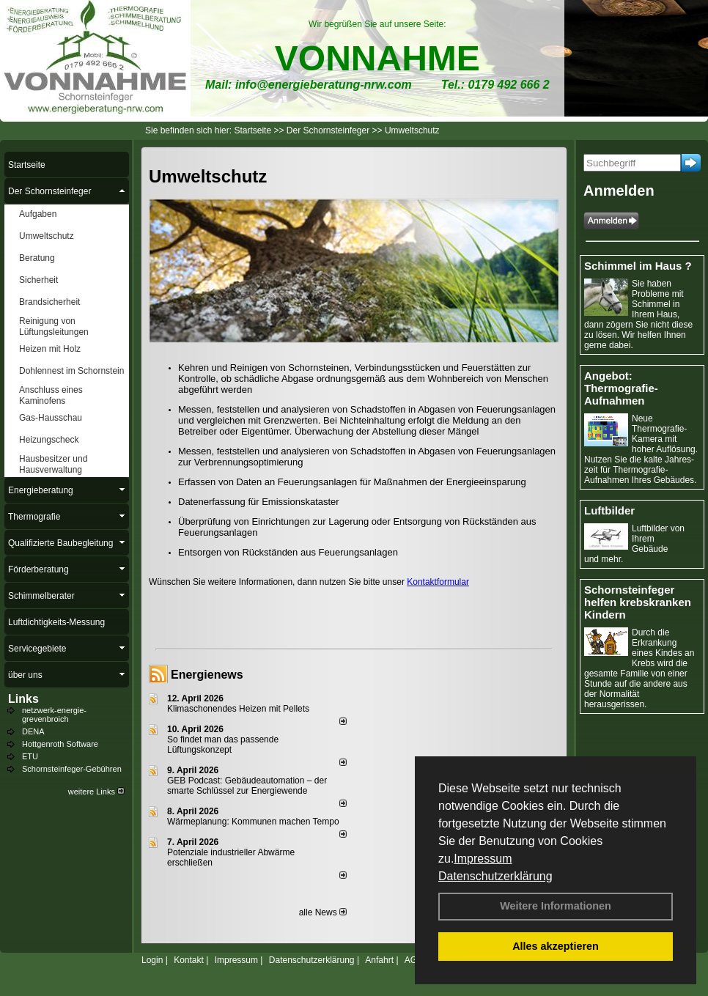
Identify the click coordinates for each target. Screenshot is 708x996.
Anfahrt (379, 960)
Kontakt (189, 960)
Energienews (207, 674)
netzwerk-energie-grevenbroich (54, 714)
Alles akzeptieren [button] (555, 946)
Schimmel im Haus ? (638, 265)
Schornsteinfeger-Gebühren (72, 768)
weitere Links (96, 791)
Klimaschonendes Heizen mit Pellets (238, 709)
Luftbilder (609, 510)
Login (152, 960)
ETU (30, 756)
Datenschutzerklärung (495, 876)
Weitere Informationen (555, 906)
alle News (323, 912)
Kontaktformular (438, 582)
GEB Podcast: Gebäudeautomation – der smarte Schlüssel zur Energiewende (247, 785)
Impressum (483, 858)
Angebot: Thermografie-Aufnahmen (621, 388)
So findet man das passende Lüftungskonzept (223, 744)
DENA (33, 731)
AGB (414, 960)
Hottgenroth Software (60, 743)
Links (23, 699)
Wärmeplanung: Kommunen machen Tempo (253, 821)
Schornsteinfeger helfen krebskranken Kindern (637, 602)
